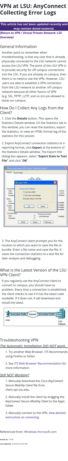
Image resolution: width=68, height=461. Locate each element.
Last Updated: (5, 444)
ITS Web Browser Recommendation (38, 363)
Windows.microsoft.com (40, 432)
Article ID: (4, 439)
